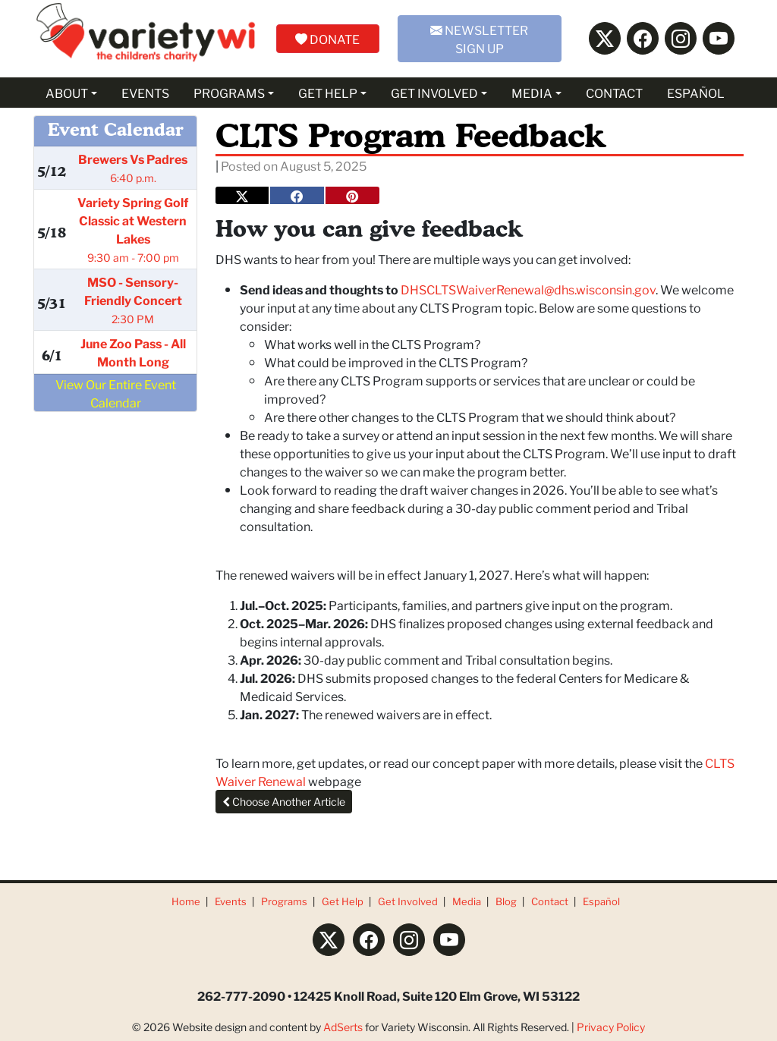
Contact (549, 901)
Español (601, 901)
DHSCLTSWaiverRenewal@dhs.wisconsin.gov (528, 288)
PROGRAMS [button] (229, 92)
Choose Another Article (283, 801)
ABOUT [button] (67, 92)
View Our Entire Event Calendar (115, 392)
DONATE (327, 38)
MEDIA (531, 92)
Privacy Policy (611, 1026)
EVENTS (145, 92)
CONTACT (614, 92)
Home (185, 901)
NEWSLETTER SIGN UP (479, 38)
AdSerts (343, 1026)
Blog (506, 901)
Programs (284, 901)
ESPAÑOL (696, 92)
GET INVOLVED (434, 92)
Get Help (342, 901)
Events (231, 901)
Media (466, 901)
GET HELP (327, 92)
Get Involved (408, 901)
